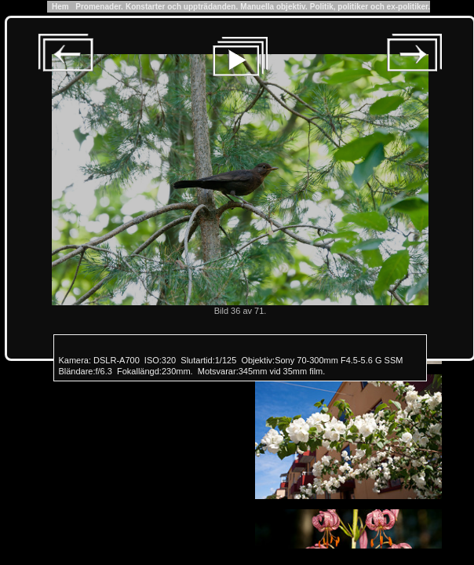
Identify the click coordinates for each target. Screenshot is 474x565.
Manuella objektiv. (273, 6)
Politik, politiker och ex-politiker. (370, 6)
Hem (60, 6)
